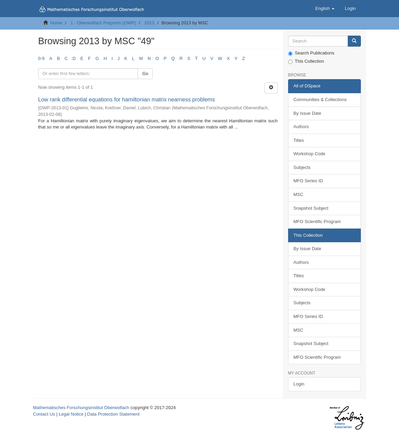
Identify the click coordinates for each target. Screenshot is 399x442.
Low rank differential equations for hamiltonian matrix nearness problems (126, 99)
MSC (299, 194)
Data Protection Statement (113, 414)
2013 (150, 22)
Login (299, 383)
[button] (325, 8)
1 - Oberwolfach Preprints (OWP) (103, 22)
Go (145, 73)
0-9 (41, 58)
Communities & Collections (320, 99)
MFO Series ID (308, 180)
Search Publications (311, 53)
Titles (299, 140)
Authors (301, 126)
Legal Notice (71, 414)
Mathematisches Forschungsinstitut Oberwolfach (81, 407)
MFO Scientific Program (317, 221)
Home (56, 22)
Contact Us (44, 414)
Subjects (302, 167)
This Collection (306, 61)
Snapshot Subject (311, 208)
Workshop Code (310, 153)
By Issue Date (307, 113)
